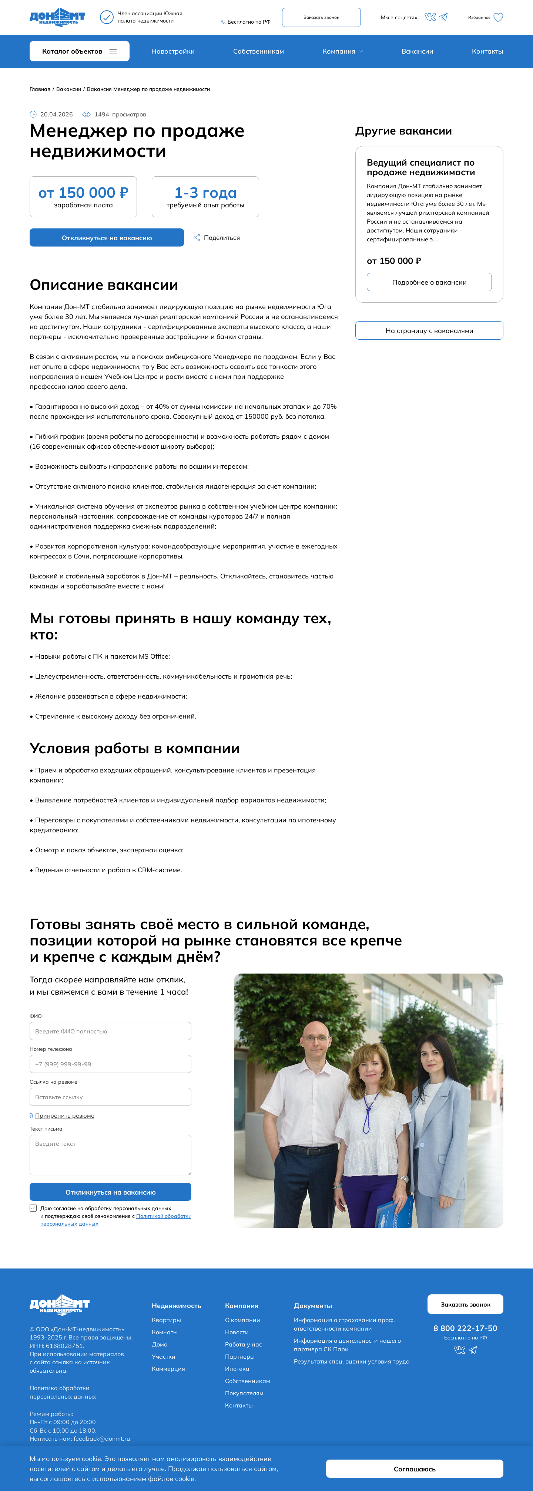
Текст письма (46, 1132)
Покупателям (244, 1398)
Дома (160, 1349)
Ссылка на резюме (53, 1085)
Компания (338, 53)
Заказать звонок (324, 18)
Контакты (487, 53)
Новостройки (173, 53)
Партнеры (240, 1361)
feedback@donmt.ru (102, 1443)
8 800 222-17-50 (244, 14)
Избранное (482, 18)
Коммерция (168, 1373)
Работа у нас (243, 1349)
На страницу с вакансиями (429, 332)
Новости (237, 1337)
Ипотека (237, 1373)
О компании (242, 1324)
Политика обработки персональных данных (63, 1397)
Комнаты (165, 1337)
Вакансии (417, 53)
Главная (40, 91)
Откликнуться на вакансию (83, 239)
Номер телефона (51, 1052)
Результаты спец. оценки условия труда (352, 1366)
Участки (163, 1361)
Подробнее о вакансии (429, 284)
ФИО (36, 1018)
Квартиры (166, 1324)
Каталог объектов (72, 53)
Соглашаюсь (459, 1474)
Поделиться (176, 239)
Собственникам (258, 53)
